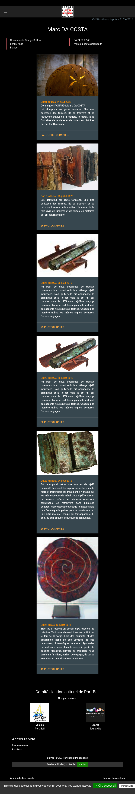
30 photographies (52, 422)
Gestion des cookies (114, 778)
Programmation (20, 745)
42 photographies (52, 669)
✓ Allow (82, 764)
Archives (16, 749)
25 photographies (52, 528)
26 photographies (52, 225)
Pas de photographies (55, 135)
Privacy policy (69, 790)
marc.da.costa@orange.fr (88, 43)
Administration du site (22, 778)
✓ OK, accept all (105, 785)
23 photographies (52, 327)
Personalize (127, 785)
